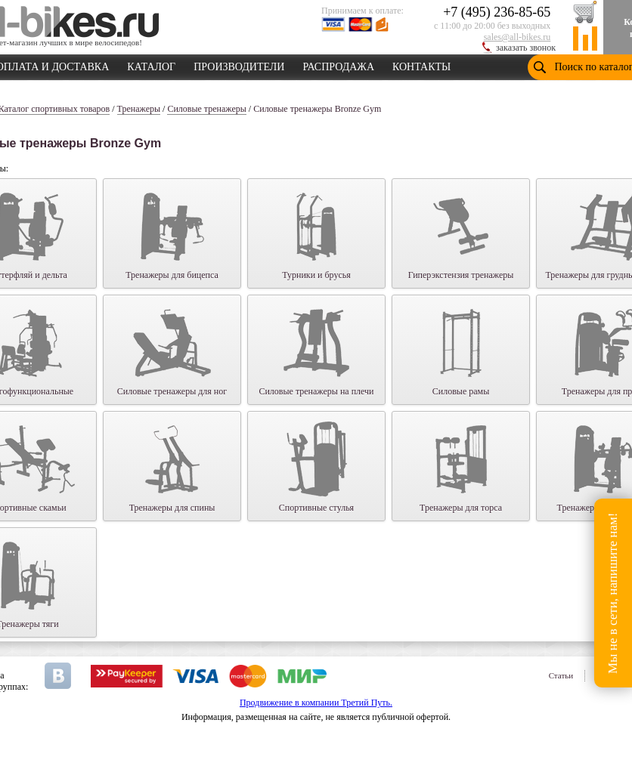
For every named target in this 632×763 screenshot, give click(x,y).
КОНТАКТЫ (421, 64)
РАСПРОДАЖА (338, 64)
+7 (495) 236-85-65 (496, 12)
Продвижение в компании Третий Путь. (316, 702)
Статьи (561, 675)
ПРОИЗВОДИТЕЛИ (239, 64)
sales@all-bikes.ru (517, 37)
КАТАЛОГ (151, 64)
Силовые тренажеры (206, 108)
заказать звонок (526, 47)
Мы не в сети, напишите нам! (613, 592)
